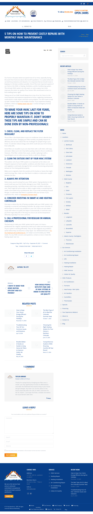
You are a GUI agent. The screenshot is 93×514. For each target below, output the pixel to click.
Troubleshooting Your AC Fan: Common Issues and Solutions (21, 328)
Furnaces (67, 285)
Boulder (66, 213)
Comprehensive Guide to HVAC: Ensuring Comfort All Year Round (48, 346)
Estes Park (69, 152)
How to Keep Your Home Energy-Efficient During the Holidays (21, 314)
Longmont (69, 217)
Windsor (68, 175)
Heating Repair (68, 266)
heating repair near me (37, 246)
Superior (68, 232)
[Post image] (10, 313)
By (26, 243)
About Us (65, 316)
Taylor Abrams (20, 376)
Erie (67, 186)
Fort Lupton (69, 198)
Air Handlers (68, 293)
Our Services (66, 247)
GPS (65, 259)
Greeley (68, 202)
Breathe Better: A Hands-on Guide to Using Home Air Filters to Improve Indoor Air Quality (21, 348)
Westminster (70, 244)
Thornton (69, 240)
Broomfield (69, 228)
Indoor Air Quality (69, 274)
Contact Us (65, 320)
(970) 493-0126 (31, 489)
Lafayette (69, 221)
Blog (7, 50)
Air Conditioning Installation (72, 251)
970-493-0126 (68, 12)
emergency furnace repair (24, 246)
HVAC (7, 52)
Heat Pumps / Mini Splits (71, 289)
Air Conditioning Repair (71, 255)
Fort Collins (69, 148)
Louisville (69, 225)
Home (64, 133)
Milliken (68, 206)
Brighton (68, 183)
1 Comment (45, 243)
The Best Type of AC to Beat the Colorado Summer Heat (48, 313)
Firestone (69, 194)
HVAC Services (68, 270)
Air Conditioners (69, 282)
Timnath (68, 167)
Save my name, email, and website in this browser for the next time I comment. (26, 450)
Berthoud (69, 145)
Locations (65, 137)
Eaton (67, 190)
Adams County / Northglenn (72, 236)
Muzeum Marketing (15, 508)
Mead (67, 209)
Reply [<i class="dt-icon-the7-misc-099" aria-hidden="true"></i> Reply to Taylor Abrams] (48, 398)
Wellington (69, 171)
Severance (69, 164)
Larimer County (69, 141)
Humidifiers (67, 297)
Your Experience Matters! (70, 312)
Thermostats (68, 301)
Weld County (68, 179)
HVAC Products (66, 278)
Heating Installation (70, 263)
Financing (65, 308)
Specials (64, 304)
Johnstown (69, 156)
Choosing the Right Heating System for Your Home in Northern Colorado (48, 330)
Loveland (68, 160)
